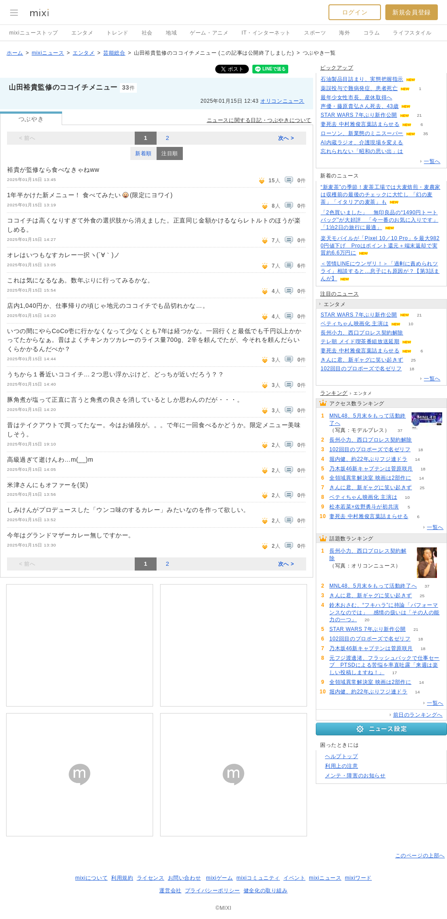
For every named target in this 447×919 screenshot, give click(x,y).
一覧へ (432, 161)
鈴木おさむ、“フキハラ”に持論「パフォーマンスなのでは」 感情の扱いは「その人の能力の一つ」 (384, 612)
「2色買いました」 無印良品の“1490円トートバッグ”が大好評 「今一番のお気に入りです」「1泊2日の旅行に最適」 (379, 219)
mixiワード (358, 878)
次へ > (286, 138)
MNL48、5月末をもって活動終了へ (367, 419)
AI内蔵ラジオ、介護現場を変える (362, 142)
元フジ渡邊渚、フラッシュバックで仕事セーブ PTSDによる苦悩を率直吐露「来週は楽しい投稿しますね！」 (384, 665)
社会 (147, 33)
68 (413, 333)
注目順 (169, 153)
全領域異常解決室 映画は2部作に (370, 478)
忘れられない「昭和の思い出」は (362, 151)
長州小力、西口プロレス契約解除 (362, 333)
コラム (371, 33)
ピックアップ (336, 68)
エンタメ (82, 33)
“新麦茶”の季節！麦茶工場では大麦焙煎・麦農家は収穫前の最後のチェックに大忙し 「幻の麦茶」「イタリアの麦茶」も (380, 194)
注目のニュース (339, 294)
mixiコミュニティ (258, 878)
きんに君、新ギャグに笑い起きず (362, 360)
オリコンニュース (282, 101)
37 (400, 430)
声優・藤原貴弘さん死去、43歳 (359, 106)
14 (417, 459)
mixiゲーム (219, 878)
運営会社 (170, 891)
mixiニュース (47, 53)
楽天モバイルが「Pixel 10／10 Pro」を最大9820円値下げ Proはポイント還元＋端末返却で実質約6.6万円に (380, 245)
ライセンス (150, 878)
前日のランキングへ (418, 715)
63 (425, 79)
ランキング (334, 393)
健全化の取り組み (266, 891)
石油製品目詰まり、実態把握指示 (362, 79)
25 (413, 360)
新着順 (143, 153)
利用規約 (122, 878)
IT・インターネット (266, 33)
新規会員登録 (411, 12)
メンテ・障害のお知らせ (355, 776)
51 (413, 142)
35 (425, 133)
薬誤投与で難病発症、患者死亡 (359, 88)
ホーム (15, 53)
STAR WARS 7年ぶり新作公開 (359, 115)
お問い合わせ (184, 878)
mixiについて (91, 878)
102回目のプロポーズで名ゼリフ (361, 369)
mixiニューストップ (33, 33)
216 (413, 151)
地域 (171, 33)
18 (411, 368)
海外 (344, 33)
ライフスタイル (412, 33)
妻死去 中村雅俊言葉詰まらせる (360, 124)
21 (419, 115)
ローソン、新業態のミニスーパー (362, 133)
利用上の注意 (341, 766)
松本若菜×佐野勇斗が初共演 (364, 507)
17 (394, 672)
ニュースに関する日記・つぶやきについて (259, 120)
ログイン (354, 12)
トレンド (117, 33)
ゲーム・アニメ (209, 33)
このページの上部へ (420, 856)
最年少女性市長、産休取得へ (356, 97)
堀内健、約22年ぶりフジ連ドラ (368, 459)
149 (402, 97)
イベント (294, 878)
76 (421, 106)
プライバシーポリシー (212, 891)
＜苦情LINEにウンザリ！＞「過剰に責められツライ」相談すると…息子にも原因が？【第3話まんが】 (380, 271)
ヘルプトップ (341, 756)
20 (366, 619)
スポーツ (315, 33)
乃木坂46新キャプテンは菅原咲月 (371, 469)
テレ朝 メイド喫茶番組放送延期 (360, 341)
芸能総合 (114, 53)
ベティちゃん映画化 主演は (354, 323)
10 (411, 323)
